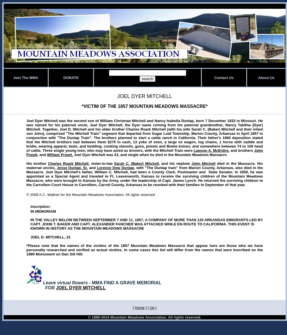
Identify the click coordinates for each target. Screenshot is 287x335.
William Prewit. (60, 155)
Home (140, 308)
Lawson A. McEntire (211, 150)
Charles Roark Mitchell (68, 163)
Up (152, 308)
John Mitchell (204, 163)
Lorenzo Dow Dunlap (115, 168)
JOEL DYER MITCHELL (81, 287)
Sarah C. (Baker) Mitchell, (137, 163)
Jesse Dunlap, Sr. (72, 168)
